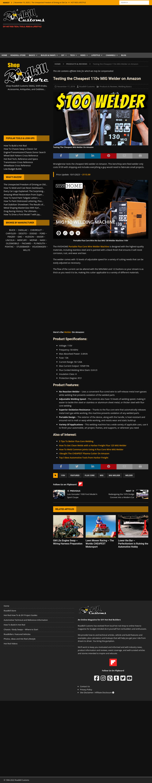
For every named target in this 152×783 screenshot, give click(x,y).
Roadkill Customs (87, 86)
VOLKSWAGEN (39, 246)
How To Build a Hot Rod (15, 145)
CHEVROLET (36, 230)
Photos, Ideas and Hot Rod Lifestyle (19, 638)
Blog (123, 55)
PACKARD (26, 243)
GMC (20, 236)
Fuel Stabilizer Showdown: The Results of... (24, 204)
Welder (67, 332)
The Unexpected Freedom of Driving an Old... (25, 184)
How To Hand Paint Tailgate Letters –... (22, 197)
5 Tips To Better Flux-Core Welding (76, 441)
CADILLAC (22, 230)
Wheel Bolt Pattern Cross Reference (21, 155)
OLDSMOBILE (12, 243)
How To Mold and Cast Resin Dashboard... (24, 187)
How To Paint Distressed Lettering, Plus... (23, 201)
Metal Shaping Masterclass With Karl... (22, 207)
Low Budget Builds (13, 168)
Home (4, 55)
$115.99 (86, 174)
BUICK (12, 230)
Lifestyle (95, 55)
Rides (83, 55)
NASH (42, 240)
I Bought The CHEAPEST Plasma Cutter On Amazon (84, 453)
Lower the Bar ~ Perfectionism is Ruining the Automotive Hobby (133, 543)
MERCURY (22, 240)
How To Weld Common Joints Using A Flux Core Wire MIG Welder (91, 449)
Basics (32, 55)
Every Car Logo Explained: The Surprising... (24, 191)
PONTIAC (9, 246)
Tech (72, 55)
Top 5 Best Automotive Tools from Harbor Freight (83, 457)
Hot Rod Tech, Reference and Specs (21, 159)
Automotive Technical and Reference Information (26, 620)
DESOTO (23, 233)
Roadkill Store (18, 55)
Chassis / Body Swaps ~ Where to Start (21, 629)
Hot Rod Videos (11, 643)
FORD (42, 233)
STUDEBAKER (22, 246)
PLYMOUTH (39, 243)
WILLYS (26, 250)
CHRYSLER (11, 233)
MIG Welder (114, 475)
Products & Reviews (108, 86)
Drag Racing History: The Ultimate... (21, 211)
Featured (74, 475)
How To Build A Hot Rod (14, 624)
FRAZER (11, 236)
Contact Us (85, 686)
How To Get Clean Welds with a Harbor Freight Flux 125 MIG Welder (92, 445)
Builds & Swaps (48, 55)
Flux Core (89, 475)
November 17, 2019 (66, 86)
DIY (62, 55)
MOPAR (33, 240)
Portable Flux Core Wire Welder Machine (89, 246)
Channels (110, 55)
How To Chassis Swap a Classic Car (20, 148)
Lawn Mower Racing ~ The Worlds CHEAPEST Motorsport (100, 543)
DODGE (33, 233)
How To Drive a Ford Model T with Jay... (22, 214)
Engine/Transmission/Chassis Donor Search (25, 152)
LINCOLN (10, 240)
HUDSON (29, 236)
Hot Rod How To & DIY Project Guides (20, 615)
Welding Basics (125, 86)
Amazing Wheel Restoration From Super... (24, 194)
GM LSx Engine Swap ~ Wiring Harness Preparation (67, 542)
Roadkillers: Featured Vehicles (17, 634)
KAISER (40, 236)
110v (63, 475)
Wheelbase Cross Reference (17, 165)
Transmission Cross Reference (18, 162)
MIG (101, 475)
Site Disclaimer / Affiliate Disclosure (97, 692)
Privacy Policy (86, 689)
